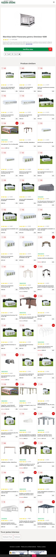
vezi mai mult (29, 44)
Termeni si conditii (15, 547)
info (16, 91)
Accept (34, 555)
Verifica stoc (37, 49)
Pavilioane (17, 537)
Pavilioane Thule (7, 537)
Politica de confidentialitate (28, 547)
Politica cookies (41, 547)
